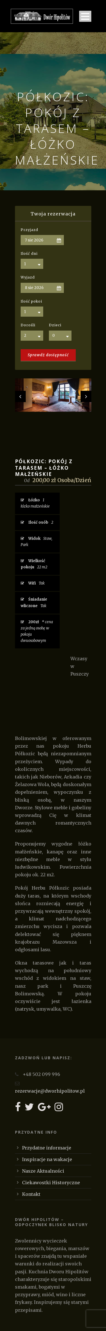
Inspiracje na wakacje (47, 1159)
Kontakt (31, 1194)
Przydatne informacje (46, 1148)
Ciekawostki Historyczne (51, 1182)
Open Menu (85, 16)
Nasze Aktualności (43, 1171)
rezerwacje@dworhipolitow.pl (50, 1091)
